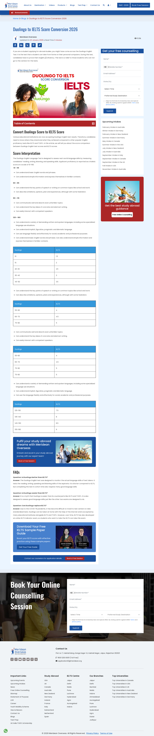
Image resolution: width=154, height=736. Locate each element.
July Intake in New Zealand (113, 148)
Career (13, 703)
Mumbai (93, 687)
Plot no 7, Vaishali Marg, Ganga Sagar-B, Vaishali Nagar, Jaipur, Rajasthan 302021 (88, 653)
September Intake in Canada (114, 159)
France (47, 703)
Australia (47, 690)
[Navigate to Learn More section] (108, 5)
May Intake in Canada (111, 141)
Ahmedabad (95, 697)
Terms (134, 103)
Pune (69, 690)
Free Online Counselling (122, 214)
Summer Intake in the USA (112, 145)
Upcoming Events (17, 680)
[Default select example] (122, 89)
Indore (69, 707)
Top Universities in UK (120, 687)
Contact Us (15, 713)
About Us (27, 5)
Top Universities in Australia (123, 690)
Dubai (92, 716)
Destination (39, 5)
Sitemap (13, 693)
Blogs (23, 18)
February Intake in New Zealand (115, 134)
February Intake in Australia (113, 127)
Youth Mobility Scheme (19, 707)
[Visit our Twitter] (28, 659)
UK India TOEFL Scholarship (21, 723)
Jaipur (69, 680)
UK (45, 684)
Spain (46, 716)
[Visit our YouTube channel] (20, 659)
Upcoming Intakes (17, 684)
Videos (52, 5)
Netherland (49, 713)
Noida (69, 687)
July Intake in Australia (111, 152)
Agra (69, 700)
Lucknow (70, 693)
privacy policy (110, 104)
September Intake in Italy (112, 155)
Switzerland (49, 710)
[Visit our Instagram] (12, 659)
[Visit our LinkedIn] (24, 659)
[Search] (104, 5)
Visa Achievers (16, 710)
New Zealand (49, 693)
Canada (47, 687)
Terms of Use (106, 733)
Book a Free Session (26, 461)
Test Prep (14, 720)
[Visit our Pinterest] (32, 659)
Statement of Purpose (19, 697)
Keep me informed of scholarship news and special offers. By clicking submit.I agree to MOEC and (122, 102)
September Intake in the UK (113, 162)
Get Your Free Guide (28, 547)
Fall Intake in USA (109, 166)
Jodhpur (93, 720)
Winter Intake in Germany (112, 131)
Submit (110, 111)
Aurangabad (72, 703)
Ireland (47, 700)
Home (15, 18)
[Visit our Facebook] (16, 659)
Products (61, 5)
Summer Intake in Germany (113, 138)
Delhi (69, 684)
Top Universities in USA (121, 684)
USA (46, 680)
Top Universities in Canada (122, 680)
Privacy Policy (92, 733)
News (12, 687)
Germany (48, 697)
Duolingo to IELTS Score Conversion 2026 (47, 18)
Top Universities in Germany (123, 697)
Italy (46, 707)
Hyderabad (71, 697)
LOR (12, 700)
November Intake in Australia (114, 169)
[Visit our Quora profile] (36, 659)
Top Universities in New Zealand (124, 693)
